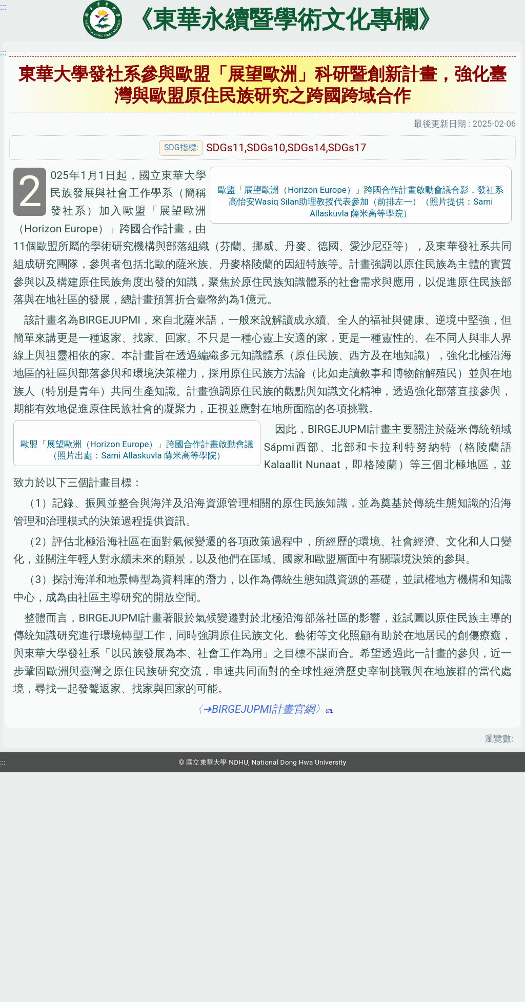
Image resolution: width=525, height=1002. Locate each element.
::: (3, 52)
